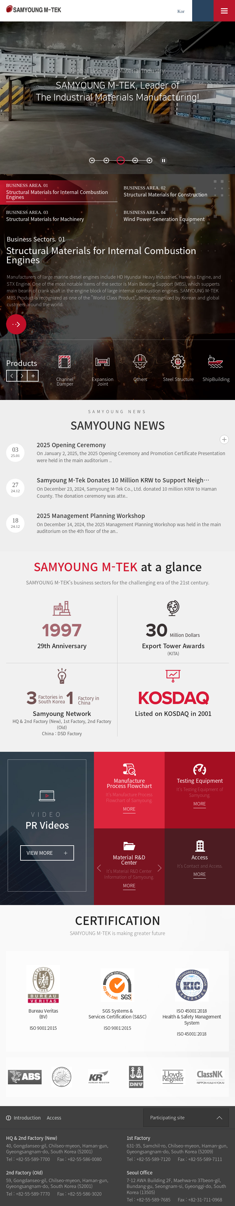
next (22, 376)
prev (12, 376)
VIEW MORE (40, 852)
